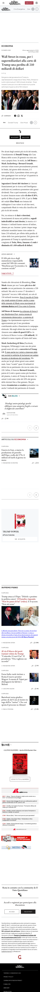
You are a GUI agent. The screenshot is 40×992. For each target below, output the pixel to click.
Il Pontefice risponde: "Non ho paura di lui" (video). (18, 600)
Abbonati (29, 3)
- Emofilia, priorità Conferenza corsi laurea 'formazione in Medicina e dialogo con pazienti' (19, 811)
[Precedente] (29, 427)
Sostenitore (11, 413)
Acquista (20, 539)
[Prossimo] (36, 427)
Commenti (6, 116)
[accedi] (36, 3)
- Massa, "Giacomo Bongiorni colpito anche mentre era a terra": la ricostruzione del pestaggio (18, 797)
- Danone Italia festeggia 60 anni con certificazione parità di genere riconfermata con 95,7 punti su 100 (19, 801)
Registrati (28, 912)
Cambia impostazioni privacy (13, 980)
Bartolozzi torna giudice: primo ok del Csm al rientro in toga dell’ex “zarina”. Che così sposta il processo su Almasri (14, 701)
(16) (37, 689)
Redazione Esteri (8, 642)
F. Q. (3, 73)
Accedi (12, 912)
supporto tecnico (6, 951)
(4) (6, 418)
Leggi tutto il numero (20, 779)
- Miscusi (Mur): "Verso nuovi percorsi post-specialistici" (18, 815)
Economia (7, 46)
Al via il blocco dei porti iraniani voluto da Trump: (12, 652)
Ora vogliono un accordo (14, 660)
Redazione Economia (9, 463)
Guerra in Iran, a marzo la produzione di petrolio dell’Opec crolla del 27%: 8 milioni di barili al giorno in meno (13, 454)
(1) (37, 463)
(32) (36, 709)
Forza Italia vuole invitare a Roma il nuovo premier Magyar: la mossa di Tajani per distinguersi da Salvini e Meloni (14, 679)
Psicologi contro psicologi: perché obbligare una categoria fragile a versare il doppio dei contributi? (21, 406)
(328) (36, 643)
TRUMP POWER (11, 531)
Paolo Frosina (7, 709)
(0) (37, 665)
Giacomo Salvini (7, 688)
